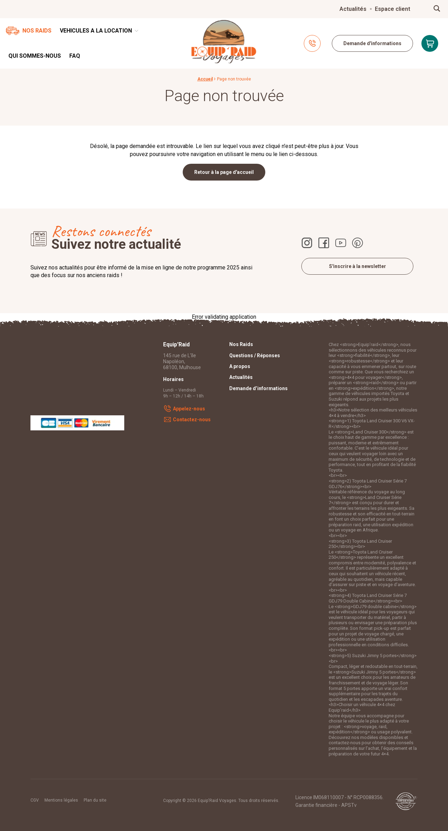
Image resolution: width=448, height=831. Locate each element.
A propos (239, 366)
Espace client (392, 9)
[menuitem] (353, 9)
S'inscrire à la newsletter (357, 266)
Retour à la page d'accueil (224, 172)
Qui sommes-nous (34, 55)
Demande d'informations (372, 43)
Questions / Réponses (254, 355)
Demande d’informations (258, 388)
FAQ (74, 55)
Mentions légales (61, 800)
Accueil (205, 79)
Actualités (353, 9)
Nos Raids (36, 30)
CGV (34, 800)
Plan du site (95, 800)
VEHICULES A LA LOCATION (96, 30)
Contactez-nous (192, 419)
